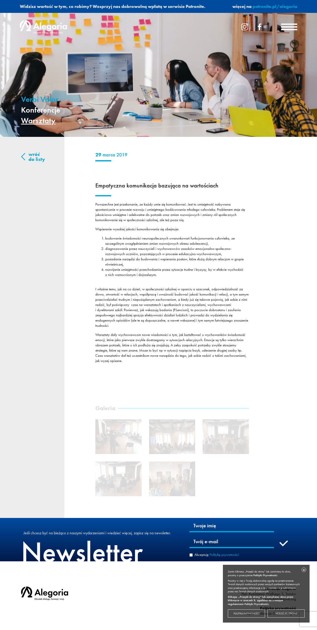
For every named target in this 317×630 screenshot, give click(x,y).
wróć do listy (36, 157)
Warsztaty (38, 120)
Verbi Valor (39, 99)
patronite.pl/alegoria (275, 6)
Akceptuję (216, 554)
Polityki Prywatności (265, 575)
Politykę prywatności (224, 554)
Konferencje (40, 110)
